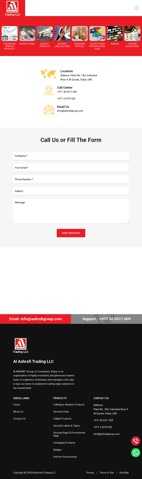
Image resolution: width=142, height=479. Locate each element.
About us (18, 411)
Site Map (124, 472)
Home (16, 404)
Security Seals (61, 411)
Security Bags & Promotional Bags (69, 434)
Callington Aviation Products (69, 404)
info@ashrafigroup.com (70, 110)
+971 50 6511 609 (67, 91)
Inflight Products (62, 418)
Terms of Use (107, 472)
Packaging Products (64, 442)
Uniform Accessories (65, 456)
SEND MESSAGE (71, 233)
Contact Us (19, 418)
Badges (57, 449)
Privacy (90, 472)
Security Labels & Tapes (66, 425)
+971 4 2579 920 (66, 98)
